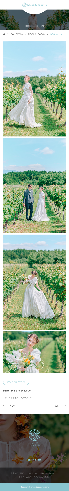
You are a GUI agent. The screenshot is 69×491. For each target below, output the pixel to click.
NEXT (57, 406)
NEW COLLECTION (16, 382)
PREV (12, 406)
